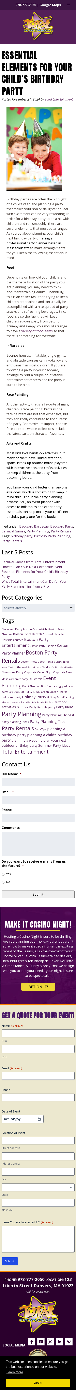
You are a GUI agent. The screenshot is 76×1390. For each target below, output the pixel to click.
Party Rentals (61, 531)
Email (8, 792)
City (4, 1179)
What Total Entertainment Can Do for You (34, 581)
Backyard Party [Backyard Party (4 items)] (12, 629)
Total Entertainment (59, 99)
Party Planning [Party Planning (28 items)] (21, 714)
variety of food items (37, 331)
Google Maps (50, 5)
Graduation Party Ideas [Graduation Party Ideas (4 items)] (24, 692)
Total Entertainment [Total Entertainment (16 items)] (25, 751)
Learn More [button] (14, 1372)
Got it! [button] (38, 1382)
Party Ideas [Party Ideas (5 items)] (64, 707)
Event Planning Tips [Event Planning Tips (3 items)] (34, 686)
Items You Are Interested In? (27, 1222)
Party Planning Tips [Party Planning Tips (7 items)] (47, 721)
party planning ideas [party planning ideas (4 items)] (15, 722)
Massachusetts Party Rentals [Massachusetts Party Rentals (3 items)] (19, 702)
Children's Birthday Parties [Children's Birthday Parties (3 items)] (58, 667)
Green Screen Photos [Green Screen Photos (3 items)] (54, 692)
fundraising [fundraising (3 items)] (54, 686)
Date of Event (11, 1111)
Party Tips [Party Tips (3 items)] (40, 729)
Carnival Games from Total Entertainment (33, 562)
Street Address (11, 1148)
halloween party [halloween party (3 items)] (11, 697)
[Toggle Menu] (68, 5)
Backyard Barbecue (34, 526)
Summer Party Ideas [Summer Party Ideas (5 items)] (54, 745)
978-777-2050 (25, 5)
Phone (7, 810)
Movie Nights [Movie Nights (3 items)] (45, 702)
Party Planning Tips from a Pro (25, 586)
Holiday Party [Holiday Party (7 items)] (34, 696)
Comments (11, 828)
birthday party (21, 536)
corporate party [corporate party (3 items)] (18, 679)
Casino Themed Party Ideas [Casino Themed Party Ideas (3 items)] (24, 667)
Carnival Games (13, 531)
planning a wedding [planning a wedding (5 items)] (27, 740)
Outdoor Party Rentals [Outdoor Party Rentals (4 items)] (32, 707)
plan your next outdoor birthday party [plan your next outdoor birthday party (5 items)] (34, 743)
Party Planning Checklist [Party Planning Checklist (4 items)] (58, 715)
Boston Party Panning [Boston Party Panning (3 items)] (43, 646)
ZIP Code (7, 1210)
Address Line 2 (11, 1163)
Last (4, 1056)
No (8, 882)
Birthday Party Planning (52, 536)
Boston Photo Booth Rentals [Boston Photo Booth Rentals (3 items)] (38, 661)
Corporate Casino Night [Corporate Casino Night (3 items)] (38, 672)
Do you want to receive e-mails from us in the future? (36, 863)
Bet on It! (38, 986)
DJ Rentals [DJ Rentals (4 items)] (35, 679)
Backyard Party (61, 526)
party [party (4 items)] (51, 707)
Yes (8, 874)
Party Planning (38, 531)
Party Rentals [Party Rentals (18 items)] (18, 728)
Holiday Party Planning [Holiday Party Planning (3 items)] (60, 697)
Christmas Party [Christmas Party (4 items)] (12, 672)
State (5, 1195)
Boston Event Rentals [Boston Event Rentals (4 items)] (27, 634)
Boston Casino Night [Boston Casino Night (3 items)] (35, 629)
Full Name (11, 774)
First (4, 1040)
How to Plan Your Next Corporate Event (32, 567)
